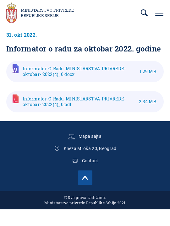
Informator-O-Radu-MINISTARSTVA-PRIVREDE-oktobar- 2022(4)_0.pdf (89, 101)
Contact (90, 160)
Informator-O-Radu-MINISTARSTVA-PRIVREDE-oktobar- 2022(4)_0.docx (89, 71)
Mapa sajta (90, 136)
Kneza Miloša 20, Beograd (90, 148)
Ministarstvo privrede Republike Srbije (47, 13)
